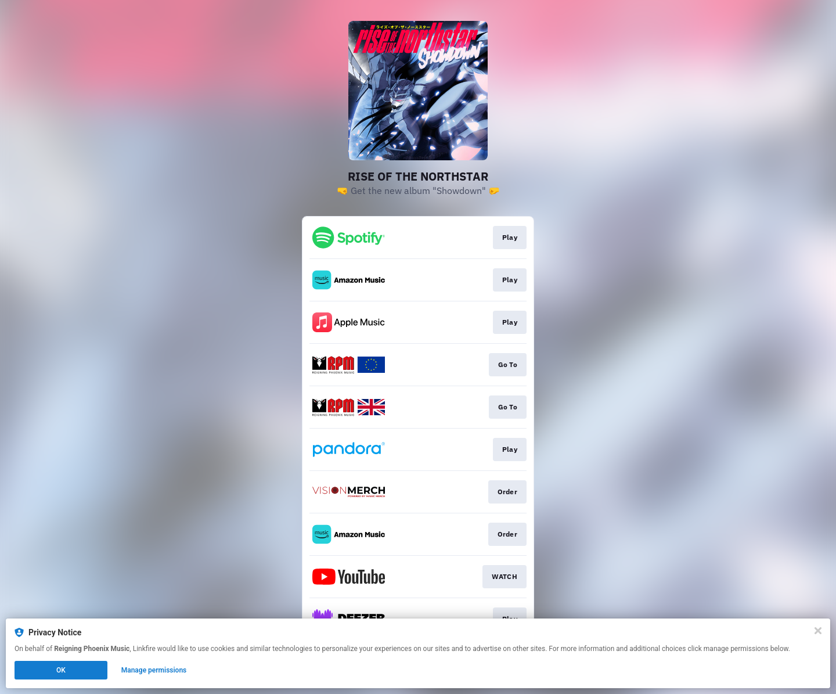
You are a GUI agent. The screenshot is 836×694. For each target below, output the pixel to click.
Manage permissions (154, 670)
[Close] (818, 630)
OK (61, 670)
